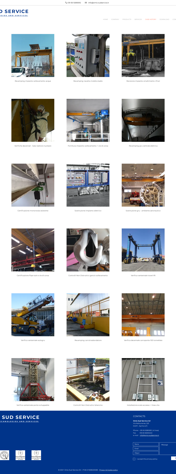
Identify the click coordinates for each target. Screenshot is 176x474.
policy (115, 470)
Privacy (102, 470)
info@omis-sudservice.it (98, 3)
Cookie (110, 470)
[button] (115, 19)
